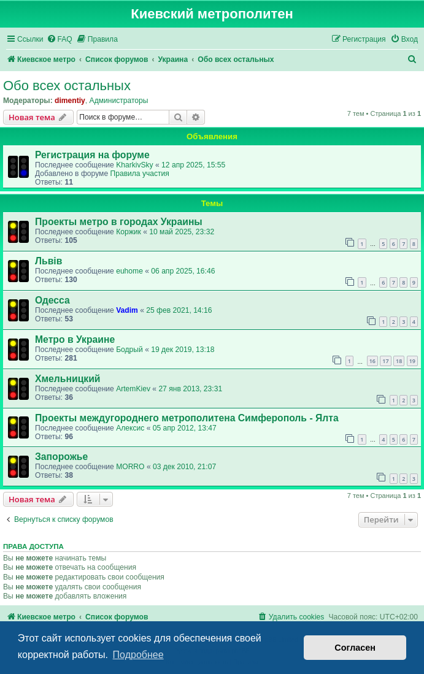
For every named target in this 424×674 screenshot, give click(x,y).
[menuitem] (59, 39)
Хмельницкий (68, 378)
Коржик (128, 232)
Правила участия (139, 173)
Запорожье (61, 456)
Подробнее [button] (138, 654)
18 (399, 361)
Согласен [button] (355, 648)
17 (385, 361)
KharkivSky (134, 165)
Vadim (127, 310)
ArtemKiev (133, 389)
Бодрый (129, 349)
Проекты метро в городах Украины (118, 221)
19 (412, 361)
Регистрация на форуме (92, 155)
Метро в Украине (75, 339)
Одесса (52, 300)
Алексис (130, 428)
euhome (129, 271)
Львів (48, 261)
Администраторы (119, 100)
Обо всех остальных (67, 85)
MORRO (130, 466)
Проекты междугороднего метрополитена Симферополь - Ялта (187, 418)
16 (372, 361)
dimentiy (70, 100)
